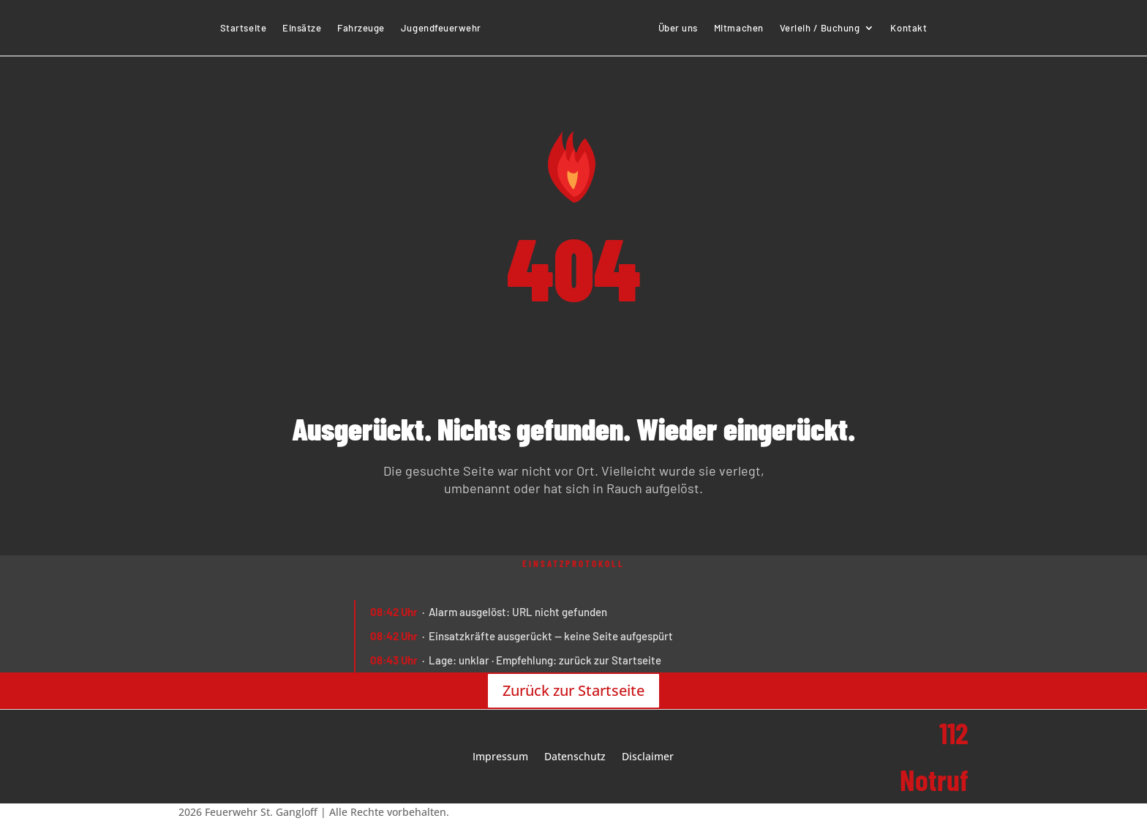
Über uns (678, 28)
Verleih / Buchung (820, 28)
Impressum (500, 757)
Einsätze (301, 28)
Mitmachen (739, 28)
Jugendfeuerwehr (441, 28)
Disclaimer (648, 757)
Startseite (243, 28)
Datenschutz (575, 757)
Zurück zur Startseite (573, 690)
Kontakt (908, 28)
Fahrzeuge (361, 28)
